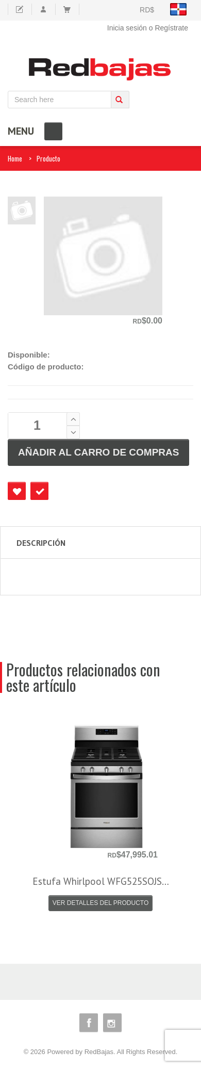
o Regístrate (168, 28)
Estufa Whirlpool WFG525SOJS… (100, 881)
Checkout (39, 491)
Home (15, 158)
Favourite (17, 491)
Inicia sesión (127, 28)
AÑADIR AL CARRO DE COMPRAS (98, 452)
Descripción (40, 543)
